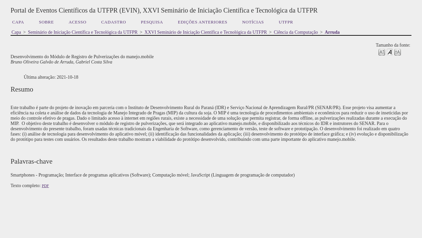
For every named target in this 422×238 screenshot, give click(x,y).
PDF (45, 185)
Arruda (332, 32)
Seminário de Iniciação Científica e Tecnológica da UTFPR (83, 32)
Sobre (46, 22)
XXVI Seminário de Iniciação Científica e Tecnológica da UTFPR (205, 32)
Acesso (77, 22)
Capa (18, 22)
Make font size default (389, 52)
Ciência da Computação (296, 32)
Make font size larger (397, 52)
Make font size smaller (381, 52)
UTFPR (286, 22)
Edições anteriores (202, 22)
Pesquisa (152, 22)
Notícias (253, 22)
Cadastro (113, 22)
